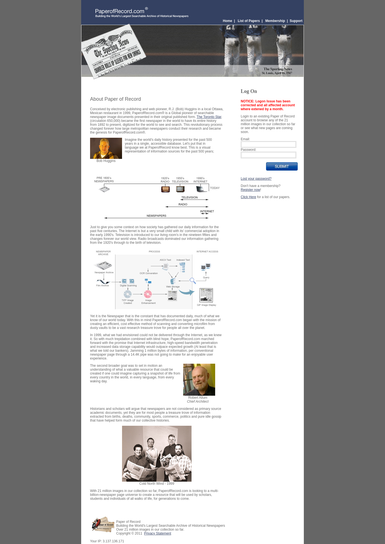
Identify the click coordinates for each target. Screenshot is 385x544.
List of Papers (249, 21)
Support (296, 21)
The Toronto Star (209, 117)
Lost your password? (256, 179)
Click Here (248, 197)
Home (227, 21)
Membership (275, 21)
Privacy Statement (157, 533)
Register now (250, 190)
